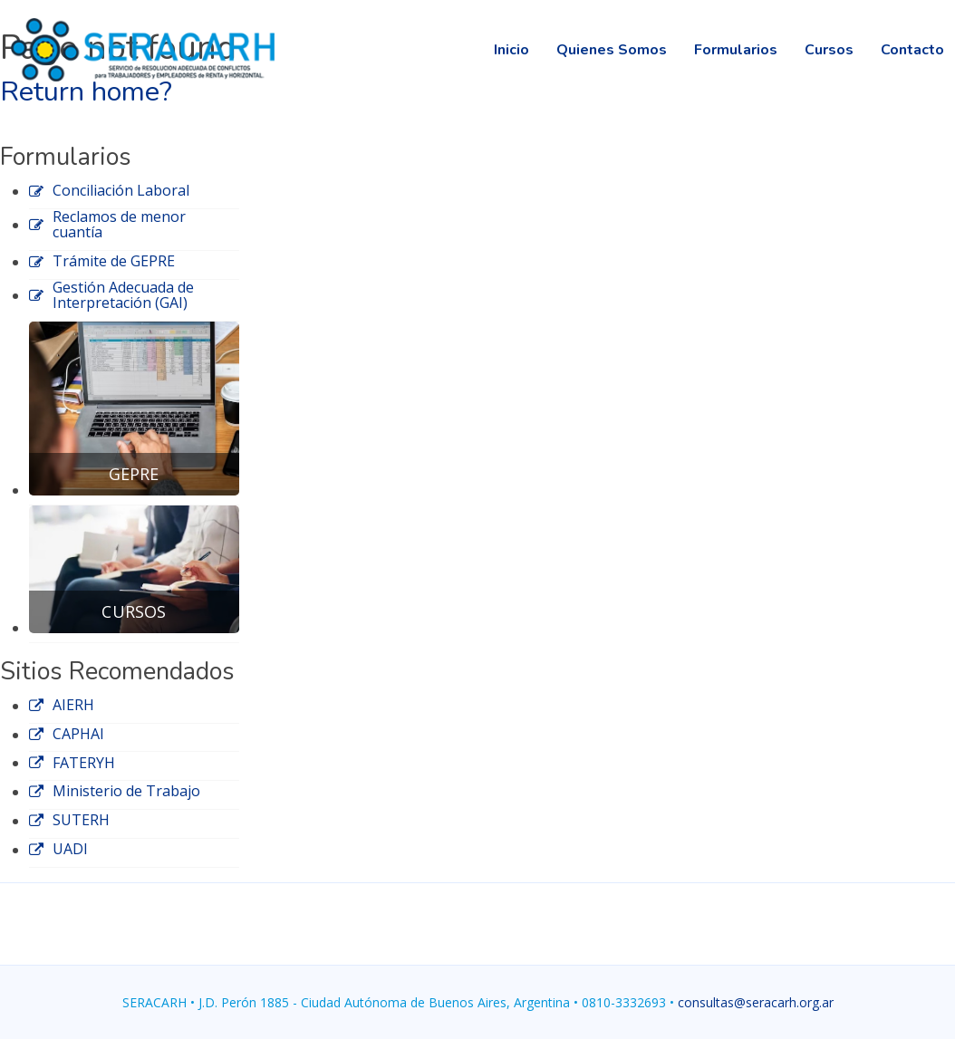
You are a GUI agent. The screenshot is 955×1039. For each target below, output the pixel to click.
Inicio (511, 50)
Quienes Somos (611, 50)
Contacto (912, 50)
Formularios (735, 50)
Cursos (829, 50)
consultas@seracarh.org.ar (756, 1002)
